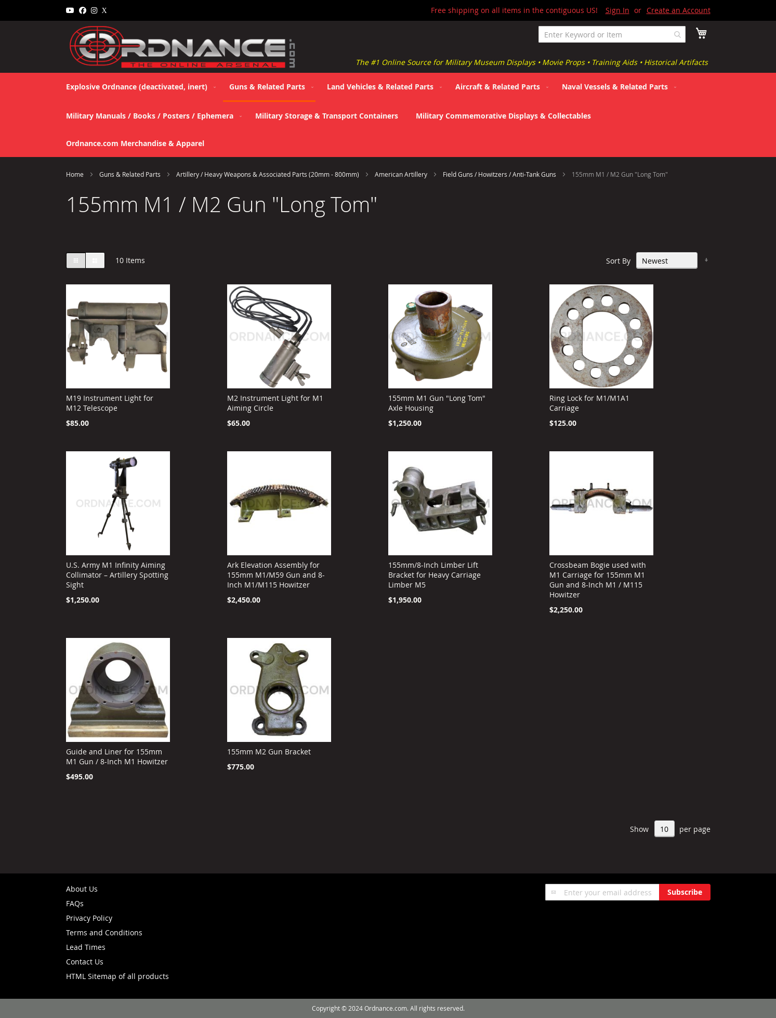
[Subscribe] (685, 892)
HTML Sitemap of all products (117, 976)
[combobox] (612, 34)
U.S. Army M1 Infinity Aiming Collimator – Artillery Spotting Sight (117, 575)
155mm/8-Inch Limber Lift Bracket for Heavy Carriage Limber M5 (434, 575)
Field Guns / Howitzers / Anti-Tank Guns (500, 174)
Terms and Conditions (104, 932)
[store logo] (183, 47)
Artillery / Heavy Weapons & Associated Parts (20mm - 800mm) (268, 174)
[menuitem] (139, 86)
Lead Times (86, 947)
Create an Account (679, 10)
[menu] (388, 115)
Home (75, 174)
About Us (82, 889)
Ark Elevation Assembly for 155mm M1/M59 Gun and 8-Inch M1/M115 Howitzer (276, 575)
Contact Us (84, 962)
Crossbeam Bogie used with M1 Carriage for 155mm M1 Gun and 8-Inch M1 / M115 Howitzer (597, 579)
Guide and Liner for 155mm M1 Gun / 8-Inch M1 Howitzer (117, 756)
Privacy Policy (89, 918)
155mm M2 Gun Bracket (269, 751)
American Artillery (402, 174)
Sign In (617, 10)
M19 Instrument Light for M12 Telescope (109, 403)
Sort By (618, 261)
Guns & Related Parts (130, 174)
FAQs (75, 903)
